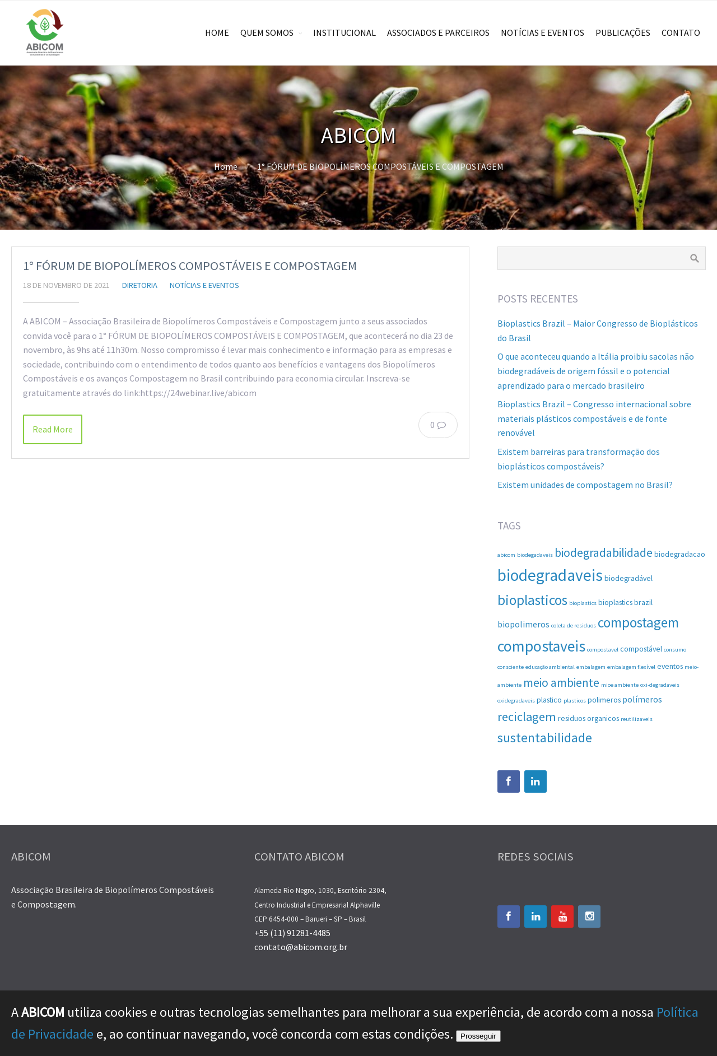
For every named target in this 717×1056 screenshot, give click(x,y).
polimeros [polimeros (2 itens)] (604, 700)
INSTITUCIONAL (344, 32)
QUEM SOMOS (267, 32)
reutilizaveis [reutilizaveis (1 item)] (637, 719)
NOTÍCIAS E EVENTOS (542, 32)
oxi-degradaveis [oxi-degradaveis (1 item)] (659, 685)
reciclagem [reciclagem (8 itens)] (526, 716)
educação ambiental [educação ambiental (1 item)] (550, 667)
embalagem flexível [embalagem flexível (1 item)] (631, 667)
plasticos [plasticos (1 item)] (575, 700)
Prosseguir (478, 1036)
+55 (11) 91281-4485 (292, 932)
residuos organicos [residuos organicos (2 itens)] (588, 718)
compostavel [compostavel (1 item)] (602, 649)
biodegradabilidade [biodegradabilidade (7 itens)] (604, 552)
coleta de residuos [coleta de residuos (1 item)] (573, 625)
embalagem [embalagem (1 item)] (591, 667)
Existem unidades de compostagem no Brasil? (585, 484)
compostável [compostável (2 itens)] (641, 649)
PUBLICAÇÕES (622, 32)
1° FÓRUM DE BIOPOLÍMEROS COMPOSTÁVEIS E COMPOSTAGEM (190, 265)
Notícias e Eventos (204, 285)
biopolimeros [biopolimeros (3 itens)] (523, 624)
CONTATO (681, 32)
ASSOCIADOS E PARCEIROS (438, 32)
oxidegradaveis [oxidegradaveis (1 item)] (516, 700)
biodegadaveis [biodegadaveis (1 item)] (535, 555)
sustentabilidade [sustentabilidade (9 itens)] (544, 737)
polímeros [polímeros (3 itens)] (642, 699)
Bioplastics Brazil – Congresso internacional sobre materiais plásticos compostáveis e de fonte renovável (594, 418)
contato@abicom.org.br (300, 946)
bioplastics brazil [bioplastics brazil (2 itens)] (625, 602)
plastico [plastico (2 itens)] (549, 700)
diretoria (139, 285)
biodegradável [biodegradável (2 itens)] (628, 578)
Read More (52, 429)
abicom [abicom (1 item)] (506, 555)
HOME (217, 32)
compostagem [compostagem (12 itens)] (638, 622)
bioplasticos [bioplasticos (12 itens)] (532, 600)
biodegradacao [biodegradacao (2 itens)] (679, 554)
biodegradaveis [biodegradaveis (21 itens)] (550, 575)
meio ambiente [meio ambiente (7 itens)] (561, 682)
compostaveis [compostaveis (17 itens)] (541, 646)
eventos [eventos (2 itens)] (670, 666)
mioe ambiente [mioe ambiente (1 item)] (620, 685)
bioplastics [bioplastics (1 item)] (583, 603)
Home (226, 166)
